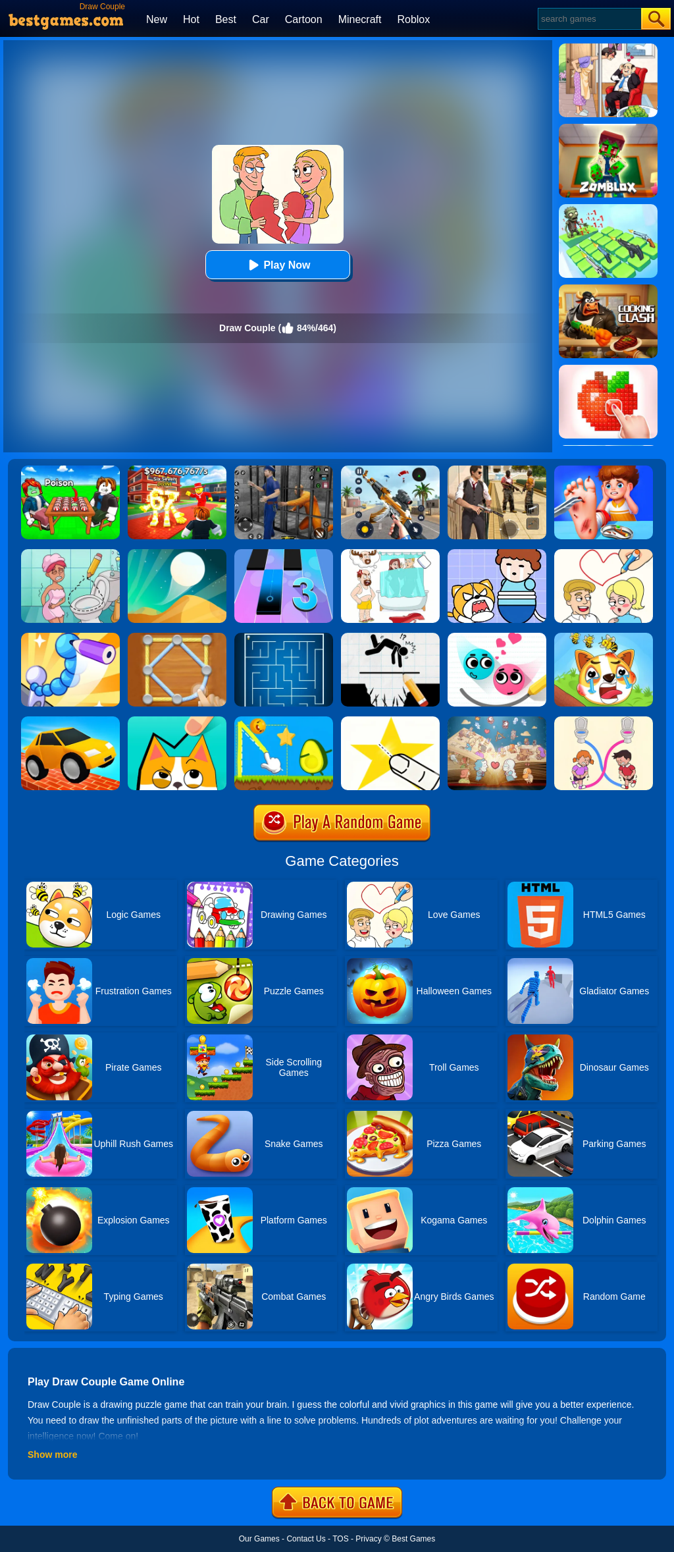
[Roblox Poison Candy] (70, 470)
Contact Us (305, 1538)
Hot (191, 19)
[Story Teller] (497, 721)
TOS (340, 1538)
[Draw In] (177, 721)
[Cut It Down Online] (390, 721)
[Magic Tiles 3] (283, 553)
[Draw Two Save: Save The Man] (390, 637)
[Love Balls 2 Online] (497, 637)
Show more (52, 1454)
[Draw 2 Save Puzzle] (70, 553)
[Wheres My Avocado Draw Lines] (283, 721)
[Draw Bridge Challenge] (70, 721)
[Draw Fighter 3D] (70, 637)
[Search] (589, 19)
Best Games (413, 1538)
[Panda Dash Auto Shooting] (390, 470)
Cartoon (304, 19)
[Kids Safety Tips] (603, 470)
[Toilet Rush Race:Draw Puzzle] (603, 721)
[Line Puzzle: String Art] (177, 637)
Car (260, 19)
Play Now (277, 265)
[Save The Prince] (497, 553)
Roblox (413, 19)
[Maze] (283, 637)
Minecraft (360, 19)
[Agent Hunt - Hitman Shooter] (497, 470)
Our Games (259, 1538)
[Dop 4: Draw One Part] (390, 553)
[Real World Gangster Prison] (283, 470)
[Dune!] (177, 553)
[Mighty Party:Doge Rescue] (603, 637)
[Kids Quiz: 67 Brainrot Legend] (177, 470)
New (156, 19)
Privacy (368, 1538)
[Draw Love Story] (603, 553)
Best (225, 19)
